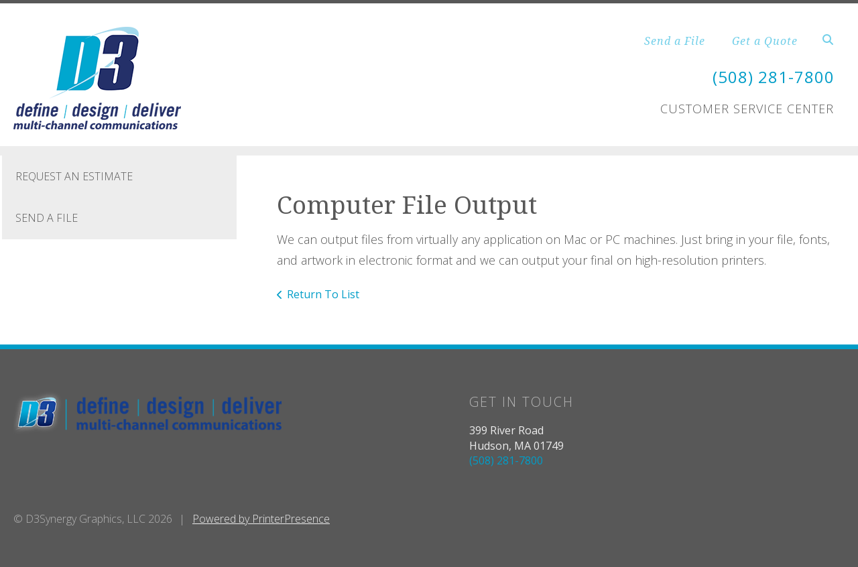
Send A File (46, 217)
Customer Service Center (747, 109)
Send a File (674, 41)
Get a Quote (765, 41)
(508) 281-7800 (774, 77)
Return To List (323, 294)
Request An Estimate (74, 176)
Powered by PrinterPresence (261, 518)
